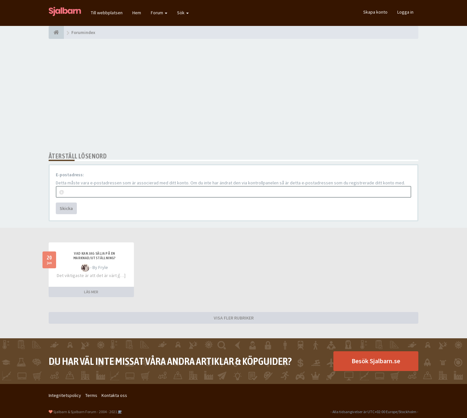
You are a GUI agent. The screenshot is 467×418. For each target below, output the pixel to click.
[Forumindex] (56, 32)
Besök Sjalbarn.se (376, 361)
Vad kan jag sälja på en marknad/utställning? (94, 255)
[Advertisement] (233, 95)
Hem (136, 13)
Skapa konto (375, 12)
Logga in (405, 12)
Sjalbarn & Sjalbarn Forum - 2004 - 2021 (85, 411)
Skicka (66, 208)
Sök (183, 13)
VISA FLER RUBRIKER (234, 318)
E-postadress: (70, 175)
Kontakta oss (114, 395)
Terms (91, 395)
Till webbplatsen (107, 13)
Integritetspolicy (65, 395)
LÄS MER (91, 291)
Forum (159, 13)
